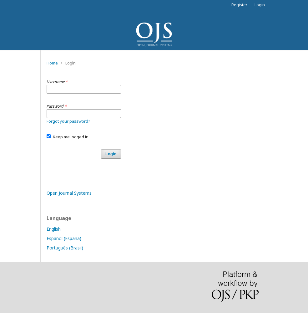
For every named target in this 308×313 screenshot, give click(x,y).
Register (239, 5)
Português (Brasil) (65, 248)
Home (52, 63)
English (54, 229)
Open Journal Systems (69, 193)
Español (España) (64, 238)
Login (260, 5)
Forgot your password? (68, 121)
